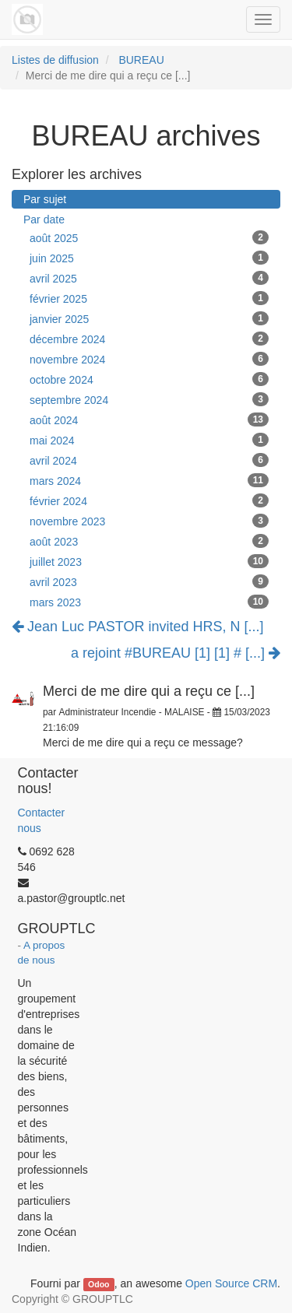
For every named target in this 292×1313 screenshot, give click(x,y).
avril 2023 (149, 581)
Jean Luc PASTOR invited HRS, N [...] (137, 626)
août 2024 (149, 420)
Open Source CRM (231, 1283)
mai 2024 (149, 440)
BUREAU (141, 60)
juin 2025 (149, 258)
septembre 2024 (149, 399)
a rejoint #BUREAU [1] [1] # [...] (175, 653)
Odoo (98, 1284)
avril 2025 (149, 278)
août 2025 (149, 237)
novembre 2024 (149, 359)
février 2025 (149, 298)
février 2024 (149, 500)
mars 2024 (149, 480)
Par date (44, 219)
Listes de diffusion (55, 60)
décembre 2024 (149, 339)
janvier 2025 (149, 318)
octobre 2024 (149, 379)
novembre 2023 (149, 521)
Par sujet (44, 199)
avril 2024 (149, 460)
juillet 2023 (149, 561)
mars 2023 (149, 602)
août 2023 (149, 541)
